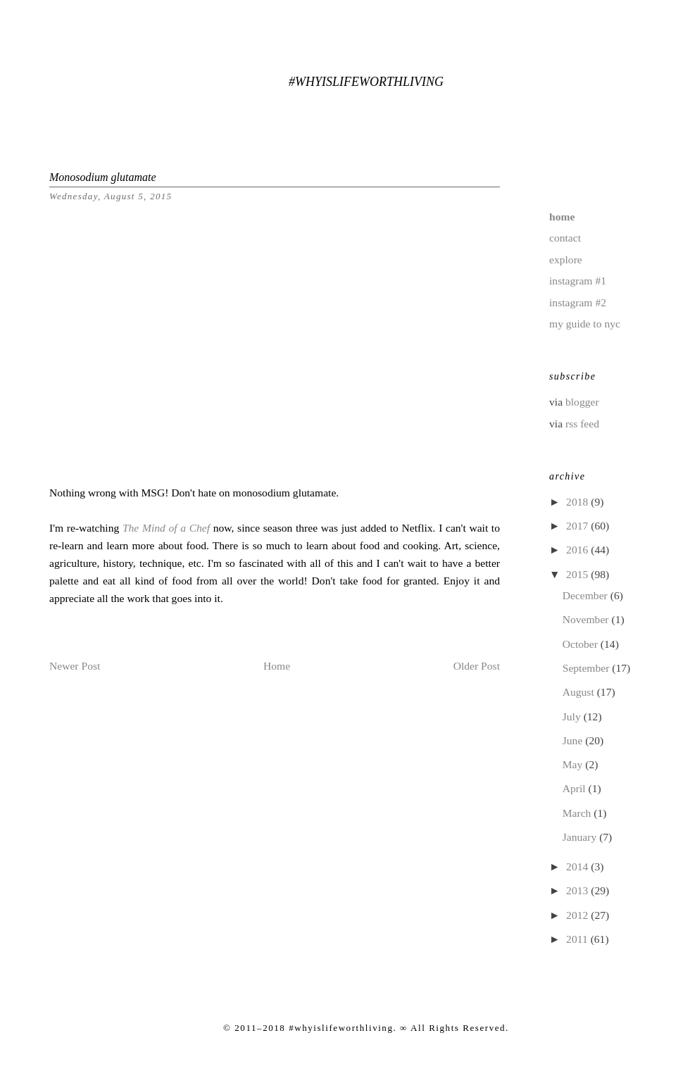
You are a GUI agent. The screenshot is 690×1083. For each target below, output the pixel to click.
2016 (578, 550)
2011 (578, 939)
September (588, 668)
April (576, 788)
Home (276, 666)
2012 (578, 915)
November (587, 619)
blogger (582, 402)
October (582, 644)
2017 (578, 526)
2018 (578, 502)
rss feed (582, 424)
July (573, 716)
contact (565, 238)
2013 (578, 890)
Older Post (476, 666)
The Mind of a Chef (166, 528)
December (586, 595)
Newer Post (74, 666)
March (578, 813)
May (574, 764)
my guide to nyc (584, 324)
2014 (578, 866)
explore (565, 259)
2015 (578, 574)
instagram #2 (577, 302)
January (581, 837)
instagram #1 (577, 281)
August (580, 692)
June (574, 740)
